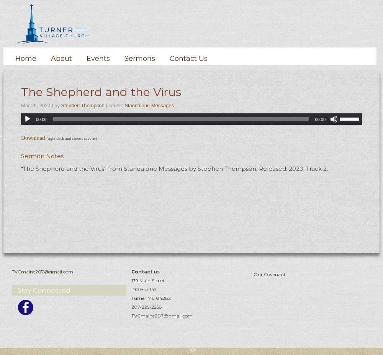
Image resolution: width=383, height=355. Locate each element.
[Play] (27, 119)
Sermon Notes (42, 156)
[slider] (181, 119)
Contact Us (189, 58)
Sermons (139, 58)
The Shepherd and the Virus (101, 92)
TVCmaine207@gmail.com (162, 316)
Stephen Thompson (83, 105)
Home (25, 58)
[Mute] (334, 119)
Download (33, 138)
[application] (191, 119)
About (61, 58)
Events (98, 58)
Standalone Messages (149, 105)
